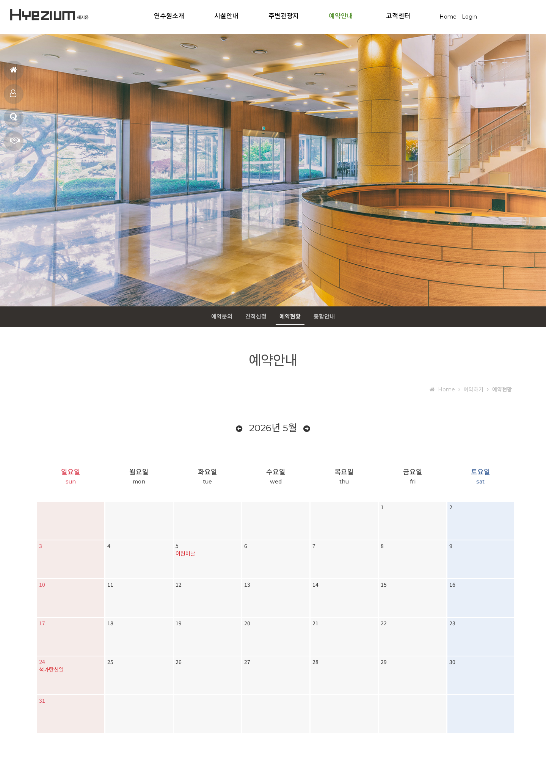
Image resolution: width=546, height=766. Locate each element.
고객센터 (398, 15)
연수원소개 (169, 15)
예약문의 (15, 144)
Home (448, 16)
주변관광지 (283, 15)
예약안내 (341, 15)
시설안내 (226, 15)
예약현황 (290, 316)
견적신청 (256, 316)
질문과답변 (13, 120)
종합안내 (324, 316)
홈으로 (13, 73)
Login (469, 16)
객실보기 (13, 96)
